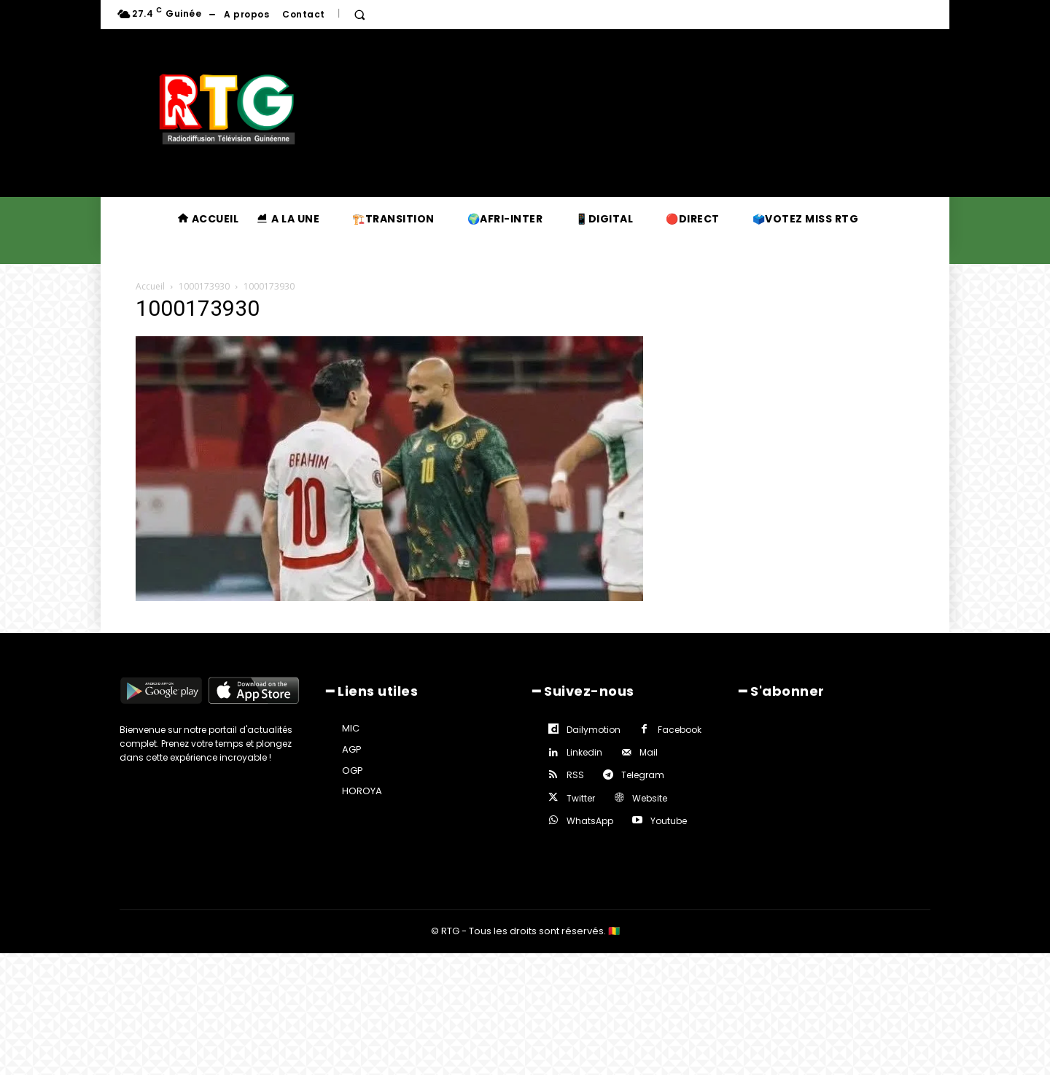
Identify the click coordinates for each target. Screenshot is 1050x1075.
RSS (575, 775)
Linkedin (584, 752)
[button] (359, 14)
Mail (648, 752)
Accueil (150, 286)
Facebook (679, 729)
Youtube (668, 821)
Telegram (642, 775)
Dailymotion (594, 729)
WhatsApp (590, 821)
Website (649, 798)
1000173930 (204, 286)
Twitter (581, 798)
